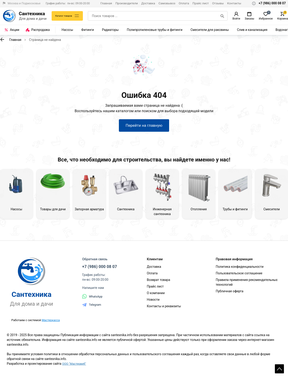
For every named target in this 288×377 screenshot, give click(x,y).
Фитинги (87, 30)
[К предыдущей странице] (2, 39)
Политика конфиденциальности (240, 268)
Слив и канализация (252, 30)
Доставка (148, 3)
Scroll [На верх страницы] (279, 365)
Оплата (184, 3)
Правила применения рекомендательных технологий (247, 284)
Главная (106, 3)
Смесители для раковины (210, 30)
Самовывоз (166, 3)
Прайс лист (200, 3)
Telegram (91, 306)
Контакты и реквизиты (164, 308)
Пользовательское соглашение (239, 275)
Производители (126, 3)
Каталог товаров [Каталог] (65, 16)
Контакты (234, 3)
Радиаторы (110, 30)
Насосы (67, 30)
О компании (156, 295)
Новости (153, 301)
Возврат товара (158, 282)
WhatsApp (92, 298)
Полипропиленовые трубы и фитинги (154, 30)
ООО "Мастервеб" (75, 365)
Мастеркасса (51, 322)
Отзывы (218, 3)
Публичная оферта (229, 293)
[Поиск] (222, 16)
